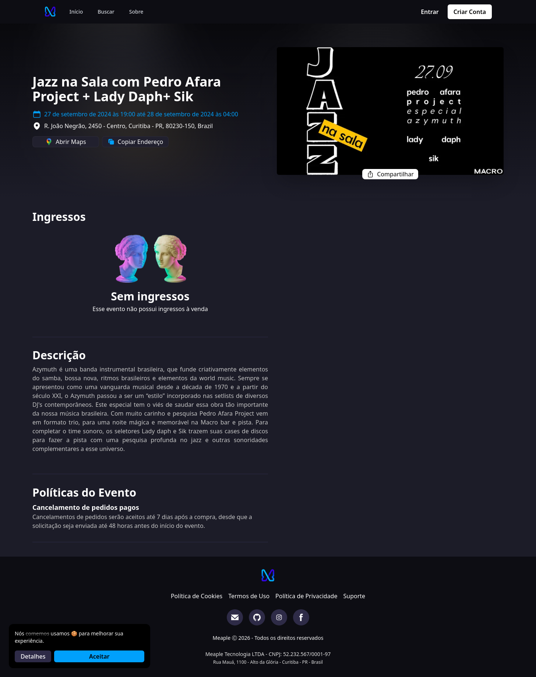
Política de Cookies (196, 596)
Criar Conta (470, 12)
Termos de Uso (248, 596)
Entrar (430, 12)
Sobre (136, 11)
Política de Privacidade (306, 596)
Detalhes (33, 656)
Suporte (354, 596)
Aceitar (99, 656)
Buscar (106, 11)
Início (76, 11)
